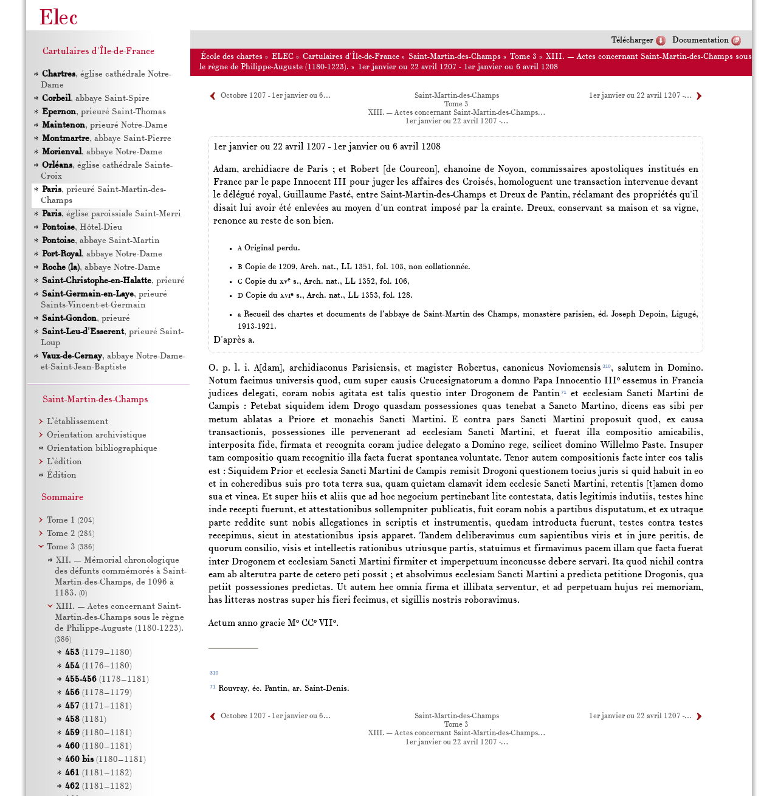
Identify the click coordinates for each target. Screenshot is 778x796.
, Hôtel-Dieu (81, 227)
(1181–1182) (98, 773)
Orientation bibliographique (102, 448)
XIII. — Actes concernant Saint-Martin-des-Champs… (456, 113)
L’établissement (77, 422)
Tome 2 (70, 533)
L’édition (64, 462)
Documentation (700, 40)
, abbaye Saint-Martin (100, 240)
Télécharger (632, 40)
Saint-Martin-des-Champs (454, 57)
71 (563, 392)
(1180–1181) (98, 733)
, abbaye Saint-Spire (95, 98)
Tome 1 (70, 520)
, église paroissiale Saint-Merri (111, 214)
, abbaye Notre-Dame (101, 152)
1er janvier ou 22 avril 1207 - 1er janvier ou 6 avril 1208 (458, 67)
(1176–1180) (98, 666)
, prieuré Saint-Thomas (103, 112)
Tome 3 (523, 57)
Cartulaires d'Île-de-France (351, 57)
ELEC (283, 57)
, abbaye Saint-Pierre (106, 138)
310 (606, 366)
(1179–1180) (98, 652)
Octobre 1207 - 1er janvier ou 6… (275, 96)
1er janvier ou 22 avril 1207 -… (640, 96)
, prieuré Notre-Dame (104, 125)
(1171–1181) (98, 706)
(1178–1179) (98, 693)
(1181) (85, 719)
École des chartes (232, 57)
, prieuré (112, 281)
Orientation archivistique (96, 435)
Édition (62, 475)
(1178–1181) (107, 679)
